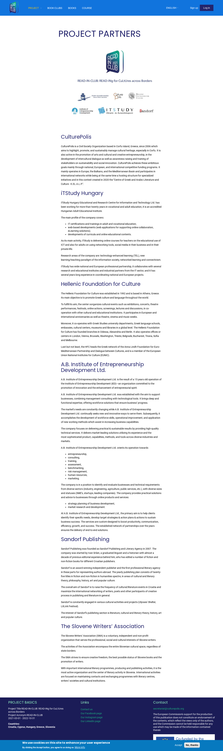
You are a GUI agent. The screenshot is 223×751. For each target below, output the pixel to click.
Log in (206, 7)
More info (80, 747)
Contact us (87, 709)
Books (72, 8)
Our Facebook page (91, 713)
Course (87, 8)
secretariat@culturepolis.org (168, 708)
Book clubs (54, 8)
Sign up (194, 7)
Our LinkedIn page (90, 721)
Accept (178, 745)
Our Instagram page (91, 717)
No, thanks (192, 745)
